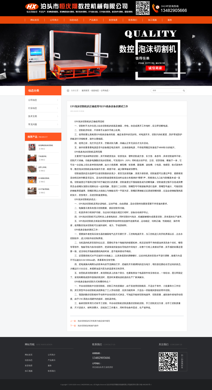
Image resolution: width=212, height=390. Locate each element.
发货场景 (113, 20)
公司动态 (104, 91)
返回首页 (85, 91)
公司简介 (54, 20)
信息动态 (74, 20)
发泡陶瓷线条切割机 (45, 145)
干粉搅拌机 (42, 156)
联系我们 (132, 20)
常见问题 (32, 124)
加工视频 (152, 20)
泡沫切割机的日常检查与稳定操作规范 (94, 321)
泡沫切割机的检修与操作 (88, 326)
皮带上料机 (42, 167)
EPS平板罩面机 (43, 189)
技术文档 (32, 116)
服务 (170, 20)
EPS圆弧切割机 (43, 178)
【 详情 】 (42, 149)
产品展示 (93, 20)
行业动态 (32, 108)
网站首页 (34, 20)
